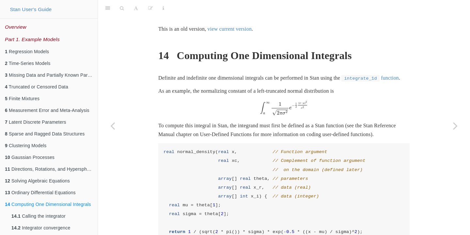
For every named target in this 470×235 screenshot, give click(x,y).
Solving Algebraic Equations (37, 180)
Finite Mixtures (22, 98)
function (370, 61)
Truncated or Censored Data (36, 86)
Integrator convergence (40, 227)
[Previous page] (112, 125)
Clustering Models (26, 145)
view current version (230, 12)
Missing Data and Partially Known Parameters (51, 75)
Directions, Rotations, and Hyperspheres (50, 169)
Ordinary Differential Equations (40, 192)
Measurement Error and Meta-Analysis (47, 110)
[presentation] (284, 92)
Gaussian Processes (30, 157)
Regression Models (27, 51)
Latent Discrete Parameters (35, 122)
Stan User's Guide (31, 9)
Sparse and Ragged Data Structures (45, 133)
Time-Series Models (27, 63)
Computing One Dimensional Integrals (48, 204)
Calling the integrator (38, 216)
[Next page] (455, 125)
